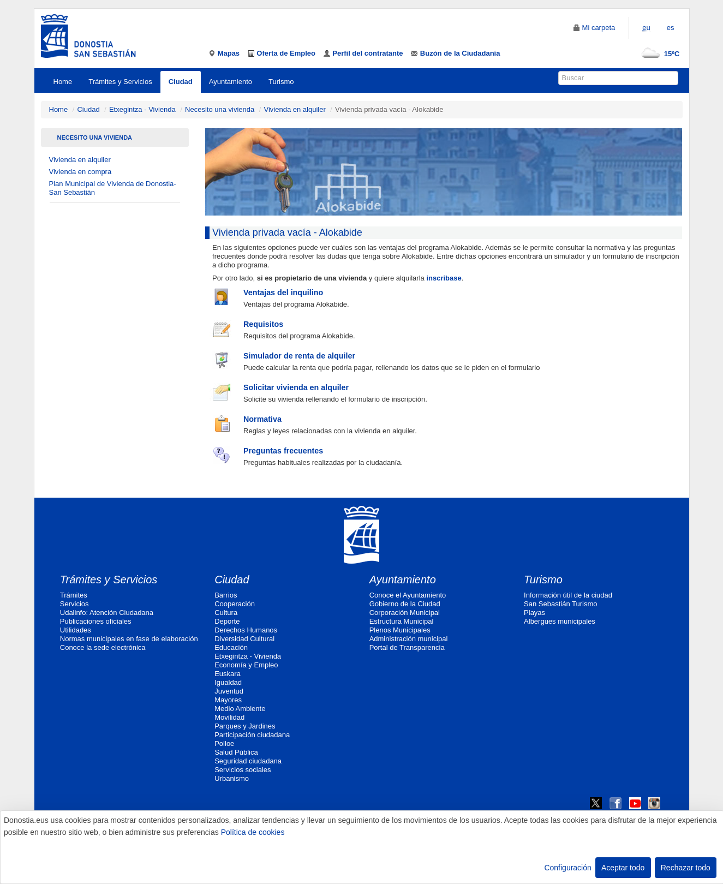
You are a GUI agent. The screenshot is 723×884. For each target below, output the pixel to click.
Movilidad (229, 717)
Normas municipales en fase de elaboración (129, 639)
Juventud (228, 691)
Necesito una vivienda (219, 109)
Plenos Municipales (400, 630)
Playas (534, 612)
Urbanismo (231, 778)
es (670, 27)
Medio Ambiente (239, 708)
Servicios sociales (242, 770)
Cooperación (234, 604)
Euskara (227, 674)
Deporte (227, 621)
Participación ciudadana (252, 735)
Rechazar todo (685, 867)
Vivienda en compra (80, 172)
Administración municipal (408, 639)
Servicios (74, 604)
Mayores (228, 700)
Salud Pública (236, 752)
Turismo (281, 81)
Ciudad (181, 81)
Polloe (224, 743)
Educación (231, 647)
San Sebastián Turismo (560, 604)
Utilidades (75, 630)
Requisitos (263, 324)
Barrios (225, 595)
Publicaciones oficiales (96, 621)
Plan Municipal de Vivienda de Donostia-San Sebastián (112, 188)
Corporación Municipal (404, 612)
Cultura (225, 612)
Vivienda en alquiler (294, 109)
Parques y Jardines (244, 726)
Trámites (73, 595)
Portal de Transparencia (407, 647)
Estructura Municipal (401, 621)
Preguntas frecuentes (283, 450)
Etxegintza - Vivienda (142, 109)
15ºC (658, 54)
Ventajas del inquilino (283, 292)
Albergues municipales (559, 621)
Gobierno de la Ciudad (404, 604)
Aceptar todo (622, 867)
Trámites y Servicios (120, 81)
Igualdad (228, 682)
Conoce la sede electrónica (103, 647)
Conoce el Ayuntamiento (407, 595)
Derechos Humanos (245, 630)
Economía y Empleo (246, 665)
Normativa (262, 419)
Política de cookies (253, 832)
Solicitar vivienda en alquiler (296, 387)
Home (63, 81)
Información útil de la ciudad (568, 595)
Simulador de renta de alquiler (299, 355)
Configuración (567, 867)
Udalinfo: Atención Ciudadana (106, 612)
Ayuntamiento (230, 81)
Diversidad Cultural (244, 639)
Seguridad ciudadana (248, 761)
